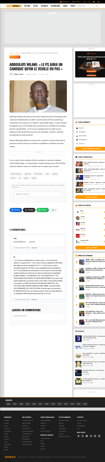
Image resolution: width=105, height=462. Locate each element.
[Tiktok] (98, 2)
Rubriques (19, 6)
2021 (40, 404)
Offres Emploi (26, 439)
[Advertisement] (52, 28)
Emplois (61, 423)
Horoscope (25, 436)
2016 (72, 404)
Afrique (6, 449)
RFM (42, 441)
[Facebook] (84, 2)
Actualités (15, 57)
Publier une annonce (64, 436)
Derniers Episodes (46, 420)
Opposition (28, 174)
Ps (19, 178)
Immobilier (62, 426)
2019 (53, 404)
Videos (6, 447)
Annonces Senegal (64, 420)
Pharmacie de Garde (27, 431)
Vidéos (68, 6)
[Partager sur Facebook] (15, 210)
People (6, 433)
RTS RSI (43, 449)
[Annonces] (64, 2)
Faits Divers (7, 444)
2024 (21, 404)
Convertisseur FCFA (27, 420)
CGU (78, 428)
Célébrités (47, 6)
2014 (85, 404)
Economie (7, 428)
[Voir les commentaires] (53, 210)
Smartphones (62, 431)
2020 (46, 404)
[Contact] (76, 2)
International (58, 6)
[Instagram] (91, 436)
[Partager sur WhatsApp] (42, 210)
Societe (6, 423)
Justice (38, 6)
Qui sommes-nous (82, 420)
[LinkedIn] (95, 436)
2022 (34, 404)
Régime (26, 178)
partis (47, 174)
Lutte (5, 441)
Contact (79, 423)
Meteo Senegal (26, 423)
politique (54, 174)
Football (6, 439)
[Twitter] (89, 2)
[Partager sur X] (29, 210)
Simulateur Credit (27, 441)
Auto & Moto (62, 428)
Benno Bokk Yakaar (16, 174)
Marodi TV (43, 423)
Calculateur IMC (26, 433)
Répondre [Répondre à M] (34, 299)
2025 (14, 404)
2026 (8, 404)
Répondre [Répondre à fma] (34, 247)
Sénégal (34, 178)
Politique (30, 6)
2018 (59, 404)
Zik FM (42, 443)
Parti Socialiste (38, 174)
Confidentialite (81, 426)
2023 (27, 404)
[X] (82, 436)
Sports (75, 6)
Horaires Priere (26, 428)
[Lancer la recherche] (97, 6)
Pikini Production (45, 431)
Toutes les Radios (45, 438)
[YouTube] (94, 2)
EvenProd (43, 426)
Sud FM (43, 446)
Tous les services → (27, 444)
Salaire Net (25, 426)
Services (61, 433)
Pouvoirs (13, 178)
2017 (65, 404)
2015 (78, 404)
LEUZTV (43, 428)
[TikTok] (99, 436)
